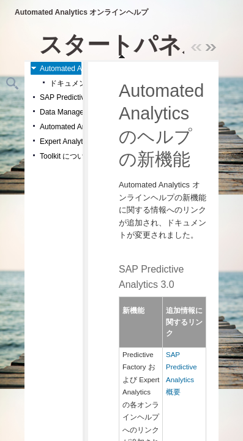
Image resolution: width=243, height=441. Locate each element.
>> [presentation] (211, 48)
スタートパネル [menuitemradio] (122, 45)
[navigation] (125, 44)
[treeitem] (56, 68)
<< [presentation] (196, 48)
